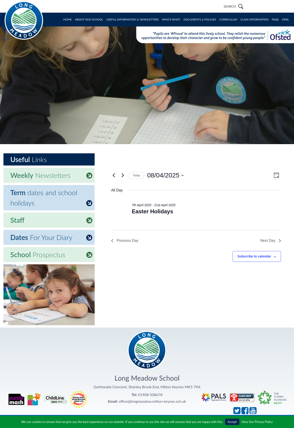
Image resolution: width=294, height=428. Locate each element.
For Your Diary (51, 237)
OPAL (285, 19)
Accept (232, 422)
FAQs (275, 19)
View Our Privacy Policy (257, 422)
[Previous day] (114, 175)
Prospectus (51, 254)
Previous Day (125, 241)
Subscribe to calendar (254, 256)
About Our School (89, 19)
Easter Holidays (152, 211)
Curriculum (228, 19)
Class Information (254, 19)
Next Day (270, 241)
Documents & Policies (200, 19)
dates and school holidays (51, 197)
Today (136, 175)
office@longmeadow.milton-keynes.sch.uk (152, 401)
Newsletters (51, 175)
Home (67, 19)
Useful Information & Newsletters (132, 19)
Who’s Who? (171, 19)
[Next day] (123, 175)
